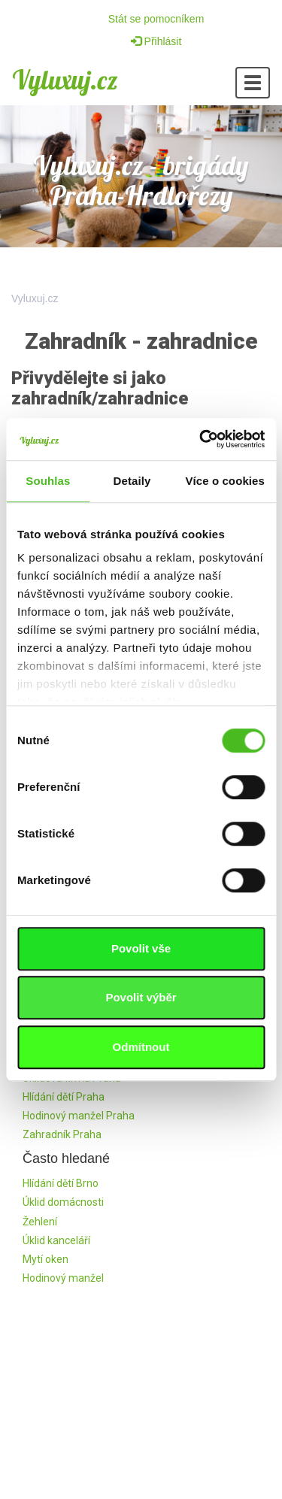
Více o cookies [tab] (225, 480)
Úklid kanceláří (56, 1240)
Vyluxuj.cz (65, 79)
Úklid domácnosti (63, 1202)
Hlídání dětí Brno (61, 1183)
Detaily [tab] (132, 480)
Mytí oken (45, 1259)
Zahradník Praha (62, 1134)
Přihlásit (156, 41)
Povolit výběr (140, 997)
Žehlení (40, 1222)
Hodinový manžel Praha (79, 1116)
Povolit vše (141, 948)
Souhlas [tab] (48, 480)
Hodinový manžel (63, 1278)
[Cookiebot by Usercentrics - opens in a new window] (201, 439)
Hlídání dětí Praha (64, 1097)
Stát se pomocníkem (156, 19)
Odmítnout (141, 1046)
